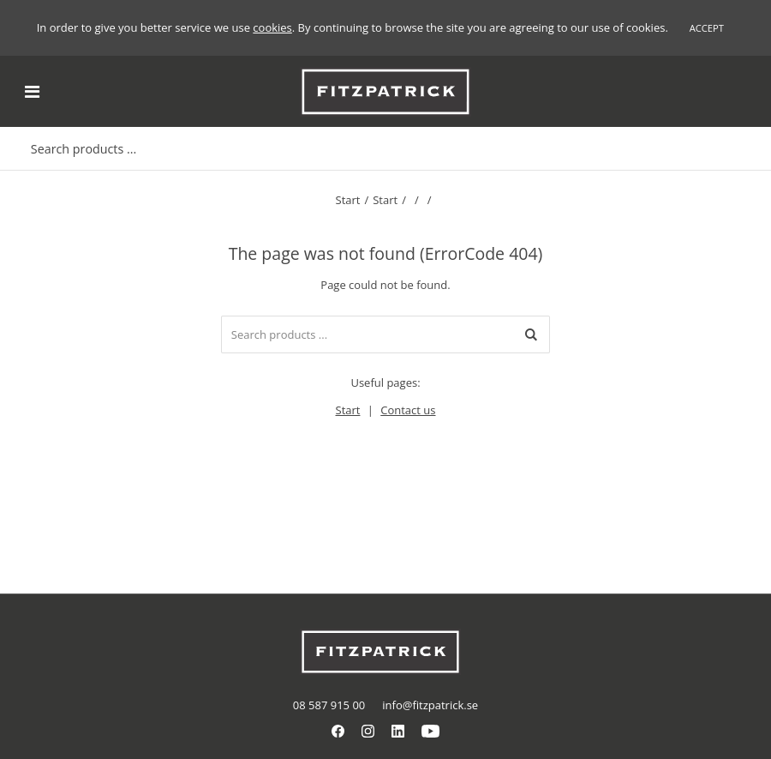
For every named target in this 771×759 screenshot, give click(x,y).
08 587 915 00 (329, 705)
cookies (272, 27)
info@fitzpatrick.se (430, 705)
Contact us (407, 410)
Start (348, 200)
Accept (707, 27)
